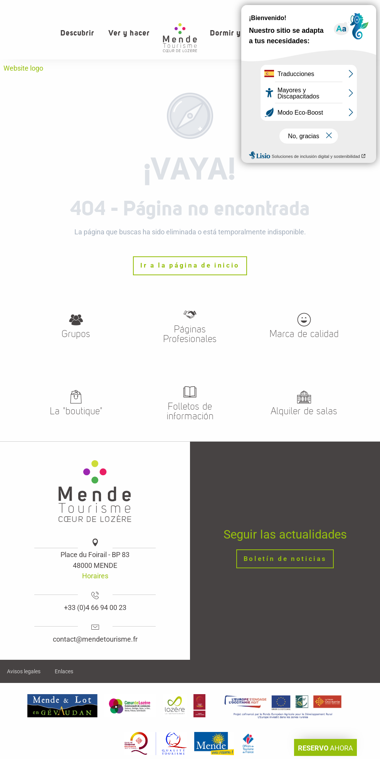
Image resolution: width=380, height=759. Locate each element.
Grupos (358, 7)
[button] (348, 33)
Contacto (323, 7)
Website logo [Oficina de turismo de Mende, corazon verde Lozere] (23, 68)
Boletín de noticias (285, 558)
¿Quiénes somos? (273, 7)
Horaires (95, 576)
